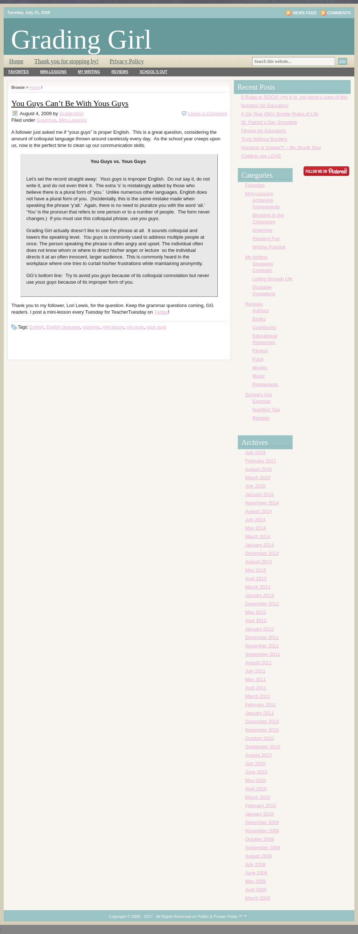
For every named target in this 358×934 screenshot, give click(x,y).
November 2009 (262, 830)
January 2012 (259, 629)
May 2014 (255, 528)
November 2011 (262, 645)
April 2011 (256, 688)
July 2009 (255, 864)
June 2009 (256, 873)
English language (63, 327)
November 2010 (262, 730)
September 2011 (262, 654)
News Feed (304, 13)
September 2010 (262, 746)
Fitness (260, 350)
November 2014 (262, 503)
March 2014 (257, 536)
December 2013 (262, 553)
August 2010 (258, 755)
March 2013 (257, 587)
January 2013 (259, 595)
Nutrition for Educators (264, 105)
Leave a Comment (207, 113)
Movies (259, 367)
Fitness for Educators (263, 130)
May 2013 (255, 570)
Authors (260, 310)
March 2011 (257, 696)
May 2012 (255, 612)
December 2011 (262, 637)
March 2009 (257, 898)
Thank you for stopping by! (66, 61)
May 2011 (255, 679)
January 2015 (259, 494)
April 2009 (256, 889)
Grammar (46, 120)
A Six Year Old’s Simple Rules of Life (280, 114)
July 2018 (255, 452)
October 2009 (259, 839)
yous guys (156, 327)
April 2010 (256, 788)
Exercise (261, 401)
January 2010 (259, 814)
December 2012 (262, 603)
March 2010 (257, 797)
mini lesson (113, 327)
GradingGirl (71, 113)
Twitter (161, 312)
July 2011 (255, 671)
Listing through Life (272, 278)
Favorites (18, 72)
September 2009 (262, 847)
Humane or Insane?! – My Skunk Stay (281, 147)
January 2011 (259, 713)
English (37, 327)
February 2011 (260, 704)
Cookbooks (264, 327)
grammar (91, 327)
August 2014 (258, 511)
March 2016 (257, 477)
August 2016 (258, 469)
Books (259, 319)
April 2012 (256, 620)
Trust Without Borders (264, 139)
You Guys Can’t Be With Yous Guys (70, 103)
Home (16, 61)
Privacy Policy (127, 61)
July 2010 (255, 763)
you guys (135, 327)
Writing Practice (269, 247)
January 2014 (259, 545)
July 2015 (255, 486)
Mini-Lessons (53, 72)
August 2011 (258, 662)
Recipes (261, 418)
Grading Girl (81, 39)
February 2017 (260, 461)
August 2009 (258, 856)
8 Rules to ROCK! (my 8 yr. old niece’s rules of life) (294, 97)
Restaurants (265, 384)
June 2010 (256, 772)
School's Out (153, 72)
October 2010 (259, 738)
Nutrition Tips (266, 409)
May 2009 (255, 881)
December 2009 (262, 822)
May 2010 (255, 780)
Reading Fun (265, 238)
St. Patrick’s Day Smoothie (269, 122)
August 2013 (258, 561)
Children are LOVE (261, 156)
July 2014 (255, 519)
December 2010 (262, 721)
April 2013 (256, 578)
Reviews (119, 72)
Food (257, 359)
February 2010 (260, 805)
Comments (339, 13)
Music (258, 376)
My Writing (89, 72)
